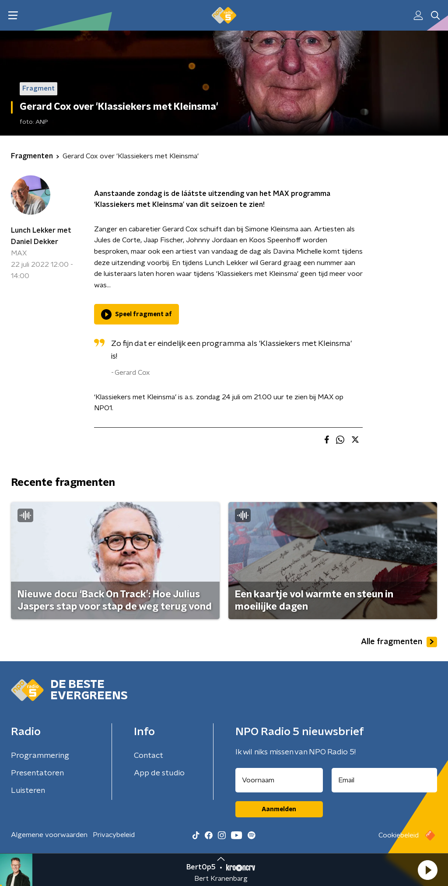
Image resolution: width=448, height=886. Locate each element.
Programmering (40, 756)
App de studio (159, 773)
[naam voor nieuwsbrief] (279, 780)
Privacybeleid (114, 834)
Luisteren (28, 791)
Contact (148, 756)
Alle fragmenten (399, 642)
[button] (427, 870)
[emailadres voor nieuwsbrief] (385, 780)
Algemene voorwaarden (49, 834)
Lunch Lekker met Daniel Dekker (41, 236)
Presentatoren (37, 773)
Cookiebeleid (398, 835)
